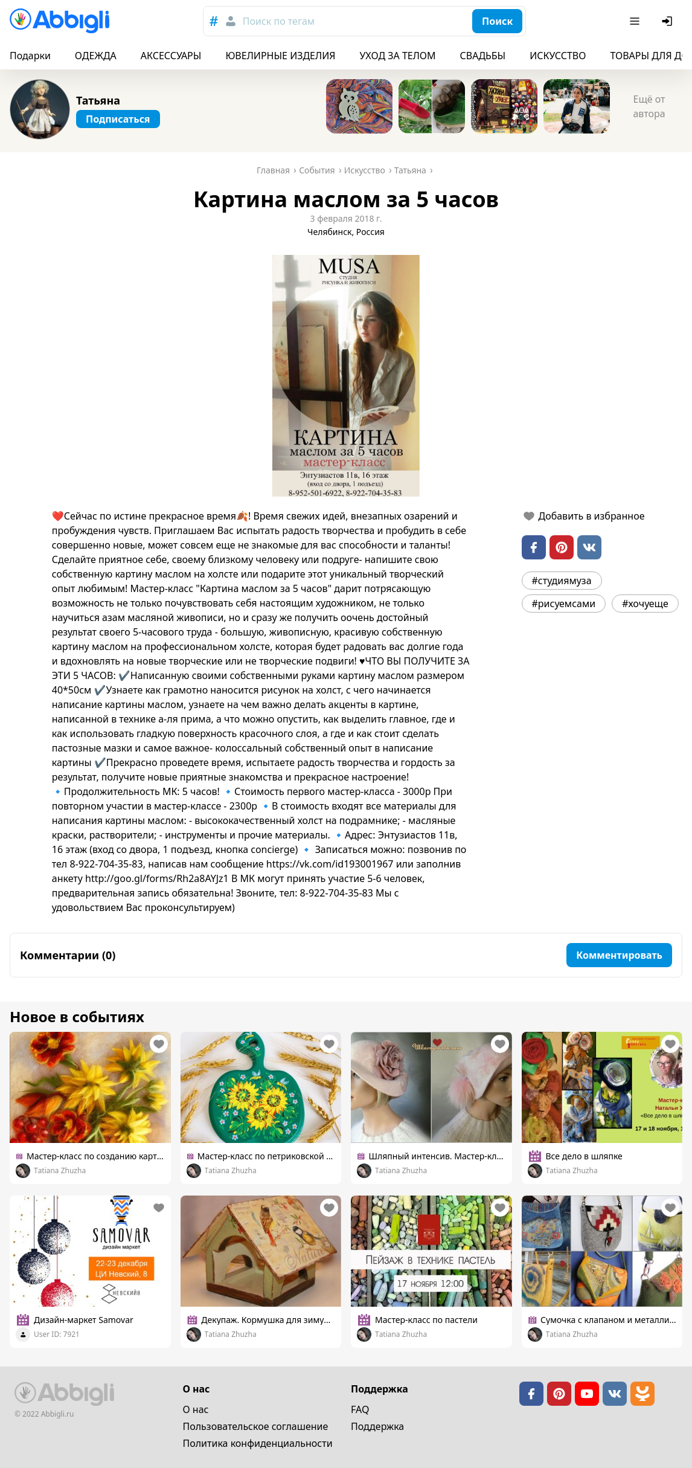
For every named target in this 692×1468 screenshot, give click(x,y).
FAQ (360, 1409)
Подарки (30, 55)
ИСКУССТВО (558, 55)
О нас (196, 1409)
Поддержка (377, 1426)
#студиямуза (562, 580)
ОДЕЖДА (96, 55)
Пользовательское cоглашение (255, 1426)
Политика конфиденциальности (258, 1443)
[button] (346, 376)
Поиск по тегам (279, 21)
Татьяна (98, 100)
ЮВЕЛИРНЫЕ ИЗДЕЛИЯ (280, 55)
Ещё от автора (649, 106)
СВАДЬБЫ (483, 55)
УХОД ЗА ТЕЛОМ (398, 55)
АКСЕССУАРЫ (171, 55)
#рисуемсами (564, 603)
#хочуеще (645, 603)
